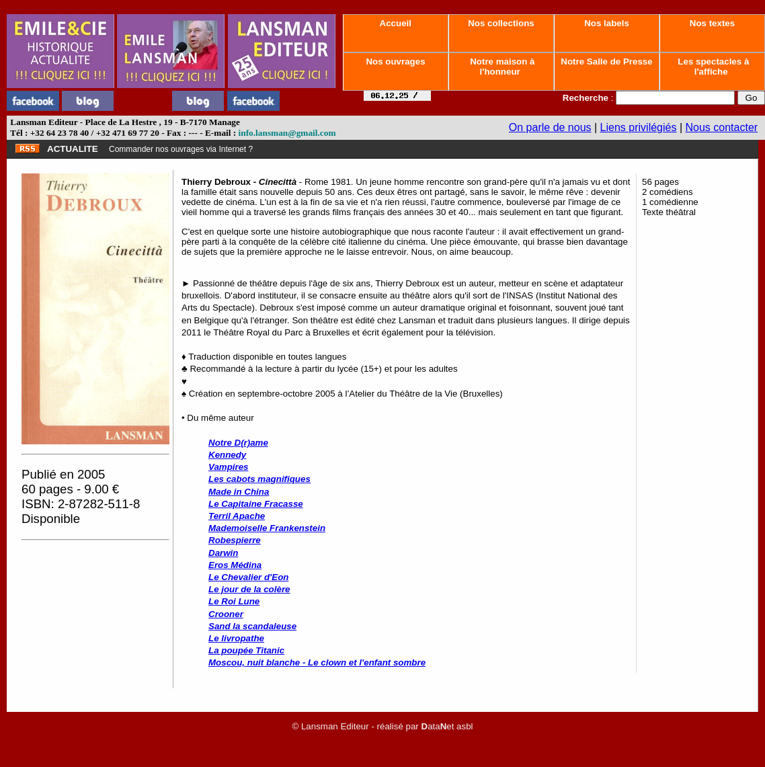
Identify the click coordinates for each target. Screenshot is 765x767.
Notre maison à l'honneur (501, 66)
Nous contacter (722, 127)
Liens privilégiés (638, 127)
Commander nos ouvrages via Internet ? (181, 149)
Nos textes (712, 23)
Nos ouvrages (396, 61)
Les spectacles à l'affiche (713, 66)
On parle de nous (550, 127)
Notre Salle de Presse (607, 61)
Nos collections (501, 23)
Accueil (395, 23)
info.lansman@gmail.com (287, 133)
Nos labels (606, 23)
